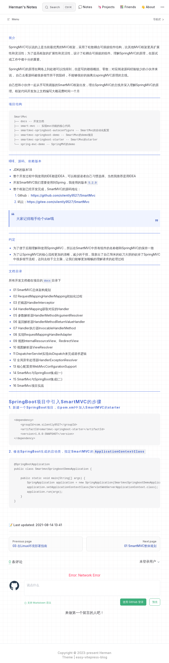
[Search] (59, 7)
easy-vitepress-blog (91, 657)
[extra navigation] (162, 7)
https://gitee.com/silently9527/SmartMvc (58, 202)
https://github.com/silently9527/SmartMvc (63, 195)
